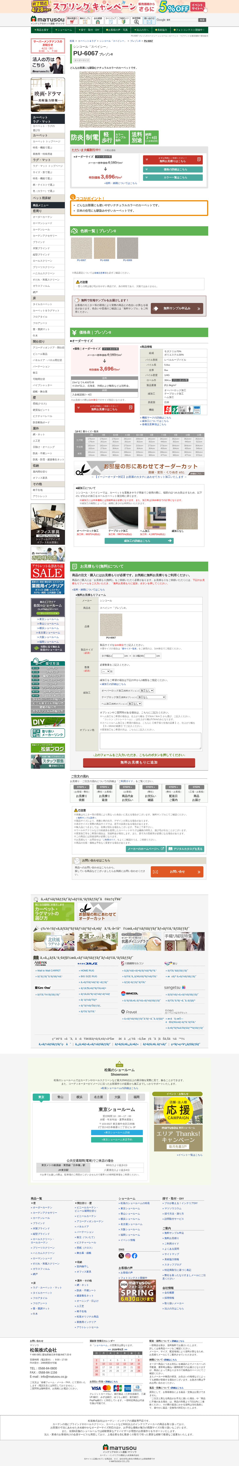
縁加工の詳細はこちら (148, 540)
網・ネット (39, 434)
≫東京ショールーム (48, 619)
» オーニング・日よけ (87, 1300)
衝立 (35, 372)
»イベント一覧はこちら (190, 1154)
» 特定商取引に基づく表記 (176, 1269)
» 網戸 (34, 1273)
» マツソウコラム (171, 1207)
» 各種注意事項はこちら (153, 424)
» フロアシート (39, 1303)
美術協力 (161, 29)
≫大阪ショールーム (48, 637)
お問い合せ (177, 871)
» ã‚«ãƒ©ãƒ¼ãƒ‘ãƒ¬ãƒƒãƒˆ (93, 981)
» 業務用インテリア (85, 1321)
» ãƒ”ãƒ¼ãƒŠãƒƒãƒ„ (90, 1005)
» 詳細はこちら (111, 1381)
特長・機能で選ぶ (42, 147)
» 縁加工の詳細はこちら (113, 683)
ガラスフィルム (41, 285)
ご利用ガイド (126, 781)
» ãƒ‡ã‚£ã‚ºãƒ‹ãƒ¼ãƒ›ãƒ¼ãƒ (95, 993)
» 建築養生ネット (84, 1295)
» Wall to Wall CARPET (48, 970)
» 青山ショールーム (129, 1213)
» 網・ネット (82, 1284)
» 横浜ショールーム (129, 1218)
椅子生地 (38, 490)
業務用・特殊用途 (42, 154)
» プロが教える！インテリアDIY (180, 1202)
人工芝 (36, 440)
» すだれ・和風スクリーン (45, 1263)
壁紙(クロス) (40, 403)
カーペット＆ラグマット (46, 310)
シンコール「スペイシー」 (113, 41)
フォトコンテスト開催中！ (189, 29)
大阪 (117, 1096)
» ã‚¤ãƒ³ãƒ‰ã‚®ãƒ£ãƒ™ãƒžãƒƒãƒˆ (185, 1027)
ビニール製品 (40, 354)
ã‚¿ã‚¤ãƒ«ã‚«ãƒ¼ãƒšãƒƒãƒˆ (93, 1043)
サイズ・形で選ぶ (42, 172)
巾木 (35, 335)
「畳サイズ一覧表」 (130, 648)
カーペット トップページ (46, 141)
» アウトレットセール (87, 1326)
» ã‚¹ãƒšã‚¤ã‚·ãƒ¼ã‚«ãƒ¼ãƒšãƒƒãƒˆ (141, 1000)
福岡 (136, 1096)
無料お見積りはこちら (173, 160)
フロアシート (40, 323)
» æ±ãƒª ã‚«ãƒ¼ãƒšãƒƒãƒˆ (181, 976)
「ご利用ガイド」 (110, 839)
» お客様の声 (126, 1272)
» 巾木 (34, 1313)
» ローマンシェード (41, 1257)
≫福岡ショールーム (48, 641)
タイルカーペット (42, 304)
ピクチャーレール (42, 416)
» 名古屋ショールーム (130, 1223)
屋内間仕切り (40, 471)
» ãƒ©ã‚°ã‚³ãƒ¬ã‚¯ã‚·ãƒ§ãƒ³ (180, 1000)
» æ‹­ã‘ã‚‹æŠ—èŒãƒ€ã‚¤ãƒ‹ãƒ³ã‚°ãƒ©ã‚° (181, 1020)
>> (125, 1349)
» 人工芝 (79, 1305)
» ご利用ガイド (170, 1243)
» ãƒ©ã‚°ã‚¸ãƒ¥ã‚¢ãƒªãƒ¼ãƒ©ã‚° (139, 976)
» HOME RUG (86, 970)
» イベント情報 (127, 1239)
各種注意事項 (101, 273)
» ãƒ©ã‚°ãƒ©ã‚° (87, 1011)
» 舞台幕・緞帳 (83, 1252)
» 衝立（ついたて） (85, 1236)
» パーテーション (84, 1231)
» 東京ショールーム (129, 1207)
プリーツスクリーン (44, 267)
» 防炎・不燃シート (85, 1289)
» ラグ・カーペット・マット (46, 1287)
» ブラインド (38, 1222)
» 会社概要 (168, 1292)
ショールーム (63, 30)
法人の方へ (141, 30)
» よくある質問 (170, 1248)
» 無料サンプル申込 (173, 1232)
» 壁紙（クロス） (84, 1247)
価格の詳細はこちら (166, 169)
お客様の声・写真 (117, 29)
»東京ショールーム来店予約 (117, 1139)
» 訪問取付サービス (173, 1218)
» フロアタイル (39, 1297)
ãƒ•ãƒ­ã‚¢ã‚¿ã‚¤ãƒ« (127, 1043)
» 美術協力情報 (170, 1259)
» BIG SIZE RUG (88, 976)
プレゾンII (135, 41)
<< (109, 1349)
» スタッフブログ (171, 1264)
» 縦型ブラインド (40, 1233)
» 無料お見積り (170, 1237)
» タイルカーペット (41, 1292)
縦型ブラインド (41, 254)
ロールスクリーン (42, 260)
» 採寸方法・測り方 (173, 1213)
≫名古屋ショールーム (48, 632)
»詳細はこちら (170, 1359)
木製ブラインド (41, 248)
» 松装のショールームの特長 (134, 1202)
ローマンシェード (42, 223)
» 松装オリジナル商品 (87, 1316)
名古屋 (98, 1096)
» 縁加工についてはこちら (154, 420)
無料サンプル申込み (177, 308)
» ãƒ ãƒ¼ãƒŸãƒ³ (88, 999)
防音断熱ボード (41, 422)
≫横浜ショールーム (48, 628)
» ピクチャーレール (85, 1242)
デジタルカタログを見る (185, 848)
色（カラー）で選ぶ (44, 191)
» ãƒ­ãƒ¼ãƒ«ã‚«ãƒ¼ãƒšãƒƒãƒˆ (182, 994)
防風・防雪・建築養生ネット (48, 459)
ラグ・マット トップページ (48, 165)
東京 (41, 1096)
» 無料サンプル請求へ (87, 817)
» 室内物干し (82, 1265)
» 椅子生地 (80, 1311)
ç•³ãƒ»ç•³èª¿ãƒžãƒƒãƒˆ (185, 1043)
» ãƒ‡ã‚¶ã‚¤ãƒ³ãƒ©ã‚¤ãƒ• (92, 987)
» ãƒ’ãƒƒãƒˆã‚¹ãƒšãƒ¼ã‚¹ (48, 976)
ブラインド (39, 242)
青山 (60, 1096)
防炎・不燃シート (42, 453)
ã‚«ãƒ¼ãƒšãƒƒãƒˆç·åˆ (55, 1043)
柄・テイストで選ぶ (44, 184)
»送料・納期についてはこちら (120, 183)
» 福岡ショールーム (129, 1234)
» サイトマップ (170, 1253)
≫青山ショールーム (48, 623)
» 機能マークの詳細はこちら (155, 417)
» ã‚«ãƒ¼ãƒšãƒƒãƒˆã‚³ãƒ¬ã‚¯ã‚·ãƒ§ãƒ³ (141, 1018)
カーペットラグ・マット (42, 119)
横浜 (79, 1096)
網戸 (35, 292)
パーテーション (41, 366)
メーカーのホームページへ (146, 848)
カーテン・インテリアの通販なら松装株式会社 (119, 1455)
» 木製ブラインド (40, 1228)
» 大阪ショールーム (129, 1229)
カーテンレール (41, 229)
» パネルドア (82, 1226)
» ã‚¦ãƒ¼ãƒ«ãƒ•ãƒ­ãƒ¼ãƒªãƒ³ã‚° (139, 970)
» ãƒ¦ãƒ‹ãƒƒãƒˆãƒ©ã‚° (134, 981)
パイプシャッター (42, 385)
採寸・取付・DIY (89, 30)
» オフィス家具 (83, 1271)
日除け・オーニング (44, 447)
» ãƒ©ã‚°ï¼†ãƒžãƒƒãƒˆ (47, 994)
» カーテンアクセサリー (44, 1212)
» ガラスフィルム (40, 1268)
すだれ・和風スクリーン (46, 279)
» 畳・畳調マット (40, 1308)
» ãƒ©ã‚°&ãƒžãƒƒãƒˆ (177, 970)
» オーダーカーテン (41, 1207)
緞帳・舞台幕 (40, 391)
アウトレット (40, 496)
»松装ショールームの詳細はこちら (119, 1087)
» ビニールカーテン (85, 1215)
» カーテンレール (40, 1217)
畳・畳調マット (41, 329)
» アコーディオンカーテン (89, 1221)
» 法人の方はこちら (173, 1308)
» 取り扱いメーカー (173, 1302)
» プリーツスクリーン (43, 1247)
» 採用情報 (168, 1297)
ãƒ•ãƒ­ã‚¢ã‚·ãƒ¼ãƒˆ (155, 1043)
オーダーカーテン (42, 217)
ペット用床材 (42, 198)
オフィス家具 (40, 477)
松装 (72, 41)
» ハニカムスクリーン (43, 1252)
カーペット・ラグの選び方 (44, 128)
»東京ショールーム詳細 (117, 1132)
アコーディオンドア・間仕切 (48, 347)
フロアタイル (40, 316)
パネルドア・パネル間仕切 (47, 360)
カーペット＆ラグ (87, 41)
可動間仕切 (39, 379)
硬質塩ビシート (41, 410)
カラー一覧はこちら (166, 177)
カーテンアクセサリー (45, 235)
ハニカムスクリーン (44, 273)
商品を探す (41, 30)
